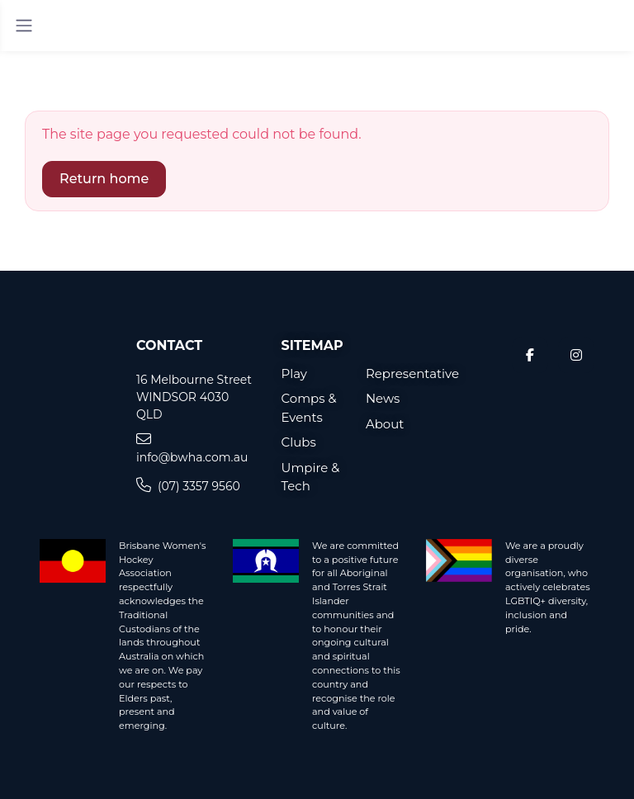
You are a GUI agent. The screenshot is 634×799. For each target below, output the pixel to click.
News (383, 398)
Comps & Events (309, 407)
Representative (395, 373)
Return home (104, 179)
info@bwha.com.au (192, 448)
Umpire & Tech (311, 477)
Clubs (299, 442)
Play (295, 373)
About (385, 424)
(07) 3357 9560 (188, 486)
